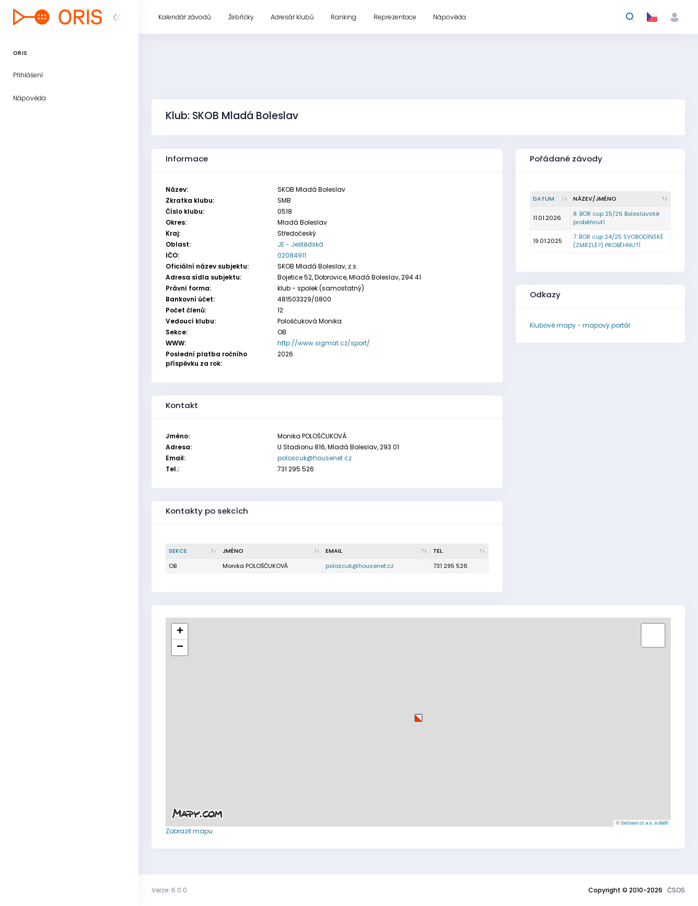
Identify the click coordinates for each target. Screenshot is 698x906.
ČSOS (676, 890)
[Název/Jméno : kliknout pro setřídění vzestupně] (621, 199)
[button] (418, 714)
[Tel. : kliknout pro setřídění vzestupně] (460, 551)
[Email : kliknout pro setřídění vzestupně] (377, 551)
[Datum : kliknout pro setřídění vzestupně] (550, 199)
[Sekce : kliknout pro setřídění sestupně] (193, 551)
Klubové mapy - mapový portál (580, 325)
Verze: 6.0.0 (169, 890)
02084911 (291, 255)
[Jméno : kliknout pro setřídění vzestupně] (271, 551)
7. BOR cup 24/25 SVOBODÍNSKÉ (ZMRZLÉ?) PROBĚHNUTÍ (618, 241)
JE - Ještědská (300, 244)
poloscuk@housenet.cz (314, 458)
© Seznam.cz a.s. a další (642, 823)
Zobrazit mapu (189, 831)
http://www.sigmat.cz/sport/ (323, 343)
